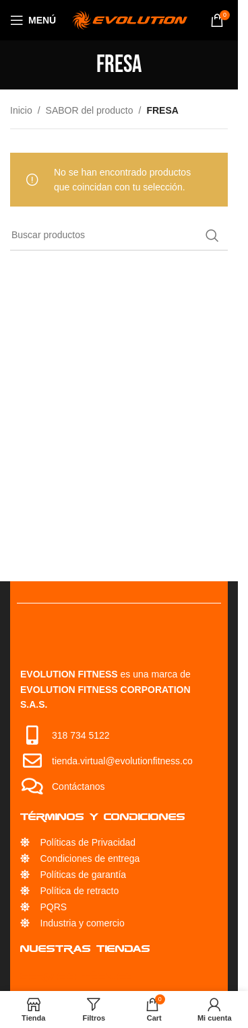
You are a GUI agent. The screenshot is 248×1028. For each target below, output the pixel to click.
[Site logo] (129, 19)
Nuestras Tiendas (85, 948)
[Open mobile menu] (33, 20)
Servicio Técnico (77, 976)
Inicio (21, 110)
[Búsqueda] (119, 235)
